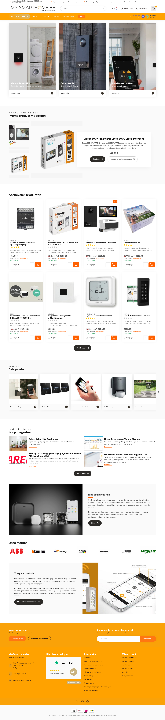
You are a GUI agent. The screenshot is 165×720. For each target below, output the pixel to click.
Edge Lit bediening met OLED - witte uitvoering (61, 317)
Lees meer (33, 447)
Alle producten (127, 676)
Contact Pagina (89, 676)
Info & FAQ (46, 16)
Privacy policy (89, 683)
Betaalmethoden (90, 668)
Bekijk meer (83, 348)
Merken (56, 16)
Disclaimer (88, 679)
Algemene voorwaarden (93, 661)
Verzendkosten (24, 258)
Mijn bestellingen (128, 661)
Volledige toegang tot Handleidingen (97, 687)
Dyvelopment (111, 715)
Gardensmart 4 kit (132, 243)
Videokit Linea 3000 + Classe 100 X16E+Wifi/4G (63, 244)
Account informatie (129, 658)
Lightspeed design (98, 715)
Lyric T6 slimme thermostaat (99, 316)
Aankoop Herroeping (39, 638)
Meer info (95, 523)
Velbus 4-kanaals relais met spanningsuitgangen (22, 244)
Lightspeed (87, 715)
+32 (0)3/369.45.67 (20, 674)
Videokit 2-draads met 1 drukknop (101, 243)
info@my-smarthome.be (22, 680)
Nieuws (35, 16)
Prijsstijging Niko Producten (43, 439)
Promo (81, 16)
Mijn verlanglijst (127, 668)
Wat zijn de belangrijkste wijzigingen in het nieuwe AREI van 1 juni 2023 (55, 454)
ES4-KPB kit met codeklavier (137, 316)
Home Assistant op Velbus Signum (122, 439)
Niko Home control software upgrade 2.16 (125, 454)
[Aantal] (32, 264)
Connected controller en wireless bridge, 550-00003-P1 (25, 317)
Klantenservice (68, 16)
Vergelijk (16, 265)
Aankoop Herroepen (91, 690)
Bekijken (98, 159)
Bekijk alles (83, 473)
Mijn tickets (126, 665)
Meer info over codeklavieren (28, 602)
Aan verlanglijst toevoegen (123, 159)
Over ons (87, 658)
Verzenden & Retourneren (93, 665)
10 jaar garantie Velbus (92, 672)
